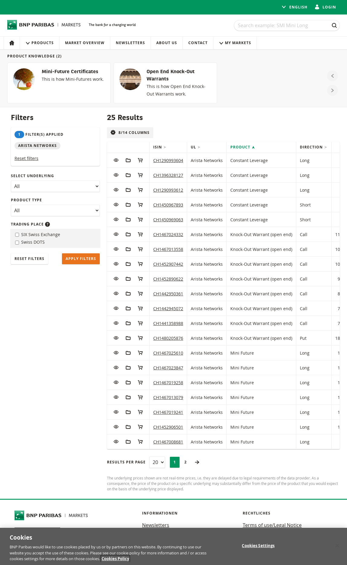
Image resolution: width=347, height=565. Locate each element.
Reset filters (26, 158)
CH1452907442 (168, 264)
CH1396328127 (168, 175)
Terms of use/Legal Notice (272, 525)
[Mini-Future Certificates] (59, 83)
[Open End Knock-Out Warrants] (165, 83)
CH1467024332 (168, 234)
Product (240, 147)
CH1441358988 (168, 323)
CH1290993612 (168, 190)
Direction (312, 147)
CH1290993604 (168, 160)
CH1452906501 (168, 427)
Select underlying (32, 175)
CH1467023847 (168, 368)
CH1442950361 (168, 294)
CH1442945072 (168, 308)
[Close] (337, 545)
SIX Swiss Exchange (37, 234)
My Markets (235, 42)
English (294, 7)
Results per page (126, 462)
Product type (26, 200)
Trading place (30, 224)
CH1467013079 (168, 397)
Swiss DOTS (30, 242)
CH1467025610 (168, 353)
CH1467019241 (168, 412)
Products (39, 42)
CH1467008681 (168, 442)
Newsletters (130, 42)
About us (166, 42)
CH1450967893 (168, 205)
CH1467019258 (168, 382)
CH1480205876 (168, 338)
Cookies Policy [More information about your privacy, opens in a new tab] (115, 559)
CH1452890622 (168, 279)
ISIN (158, 147)
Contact (198, 42)
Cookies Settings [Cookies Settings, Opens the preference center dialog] (258, 545)
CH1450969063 (168, 219)
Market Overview (85, 42)
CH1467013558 (168, 249)
